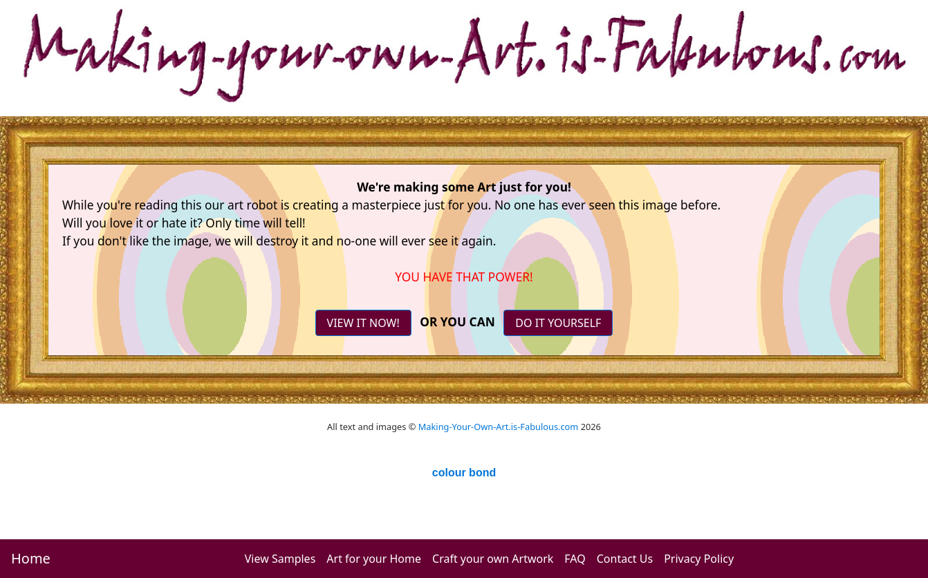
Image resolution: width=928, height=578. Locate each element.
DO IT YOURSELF (558, 322)
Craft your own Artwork (492, 558)
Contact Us (625, 558)
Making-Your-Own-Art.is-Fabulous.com (498, 426)
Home (30, 558)
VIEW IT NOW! (363, 322)
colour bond (464, 472)
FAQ (574, 558)
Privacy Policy (699, 558)
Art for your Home (373, 558)
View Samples (280, 558)
